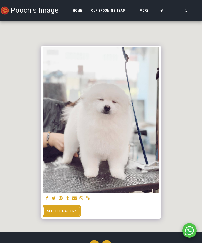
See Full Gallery (61, 211)
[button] (111, 10)
